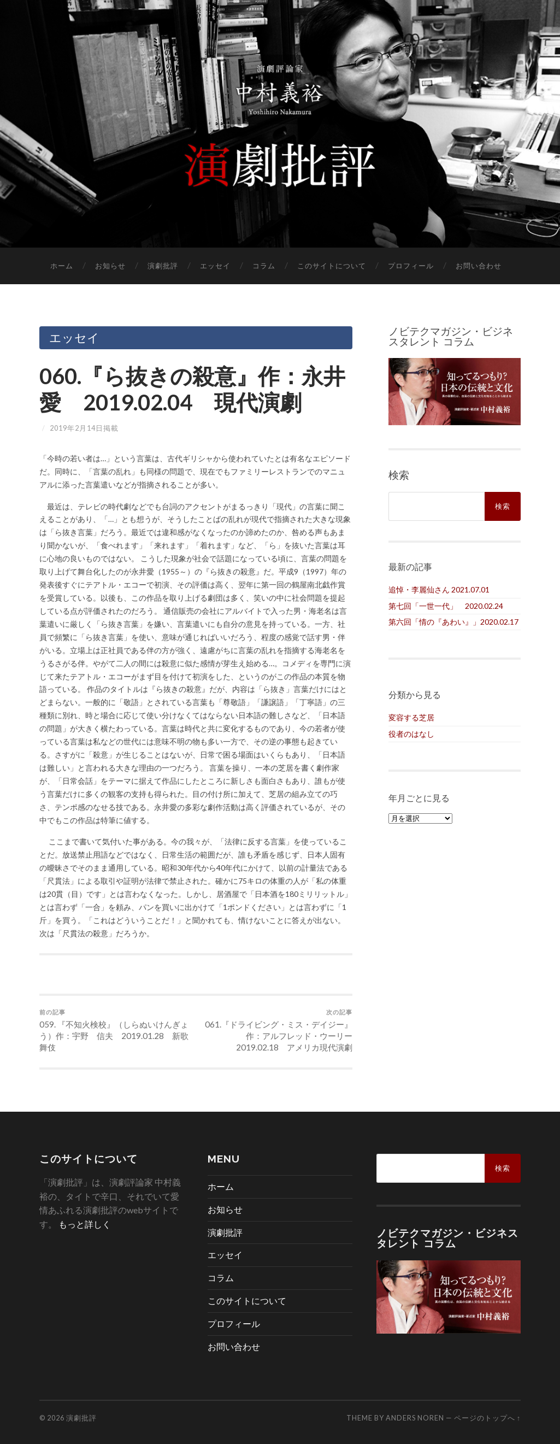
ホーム (61, 265)
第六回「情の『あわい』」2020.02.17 (453, 621)
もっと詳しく (84, 1224)
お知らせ (110, 265)
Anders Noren (415, 1417)
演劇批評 (163, 265)
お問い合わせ (479, 265)
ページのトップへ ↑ (487, 1417)
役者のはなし (411, 733)
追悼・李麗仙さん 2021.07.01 (439, 589)
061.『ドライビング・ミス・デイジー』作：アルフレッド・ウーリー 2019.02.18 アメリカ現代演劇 (275, 1030)
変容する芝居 (411, 717)
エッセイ (215, 265)
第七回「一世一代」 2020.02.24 (445, 606)
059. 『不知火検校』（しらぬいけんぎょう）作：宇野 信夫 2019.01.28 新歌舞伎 (116, 1030)
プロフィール (411, 265)
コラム (263, 265)
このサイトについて (331, 265)
